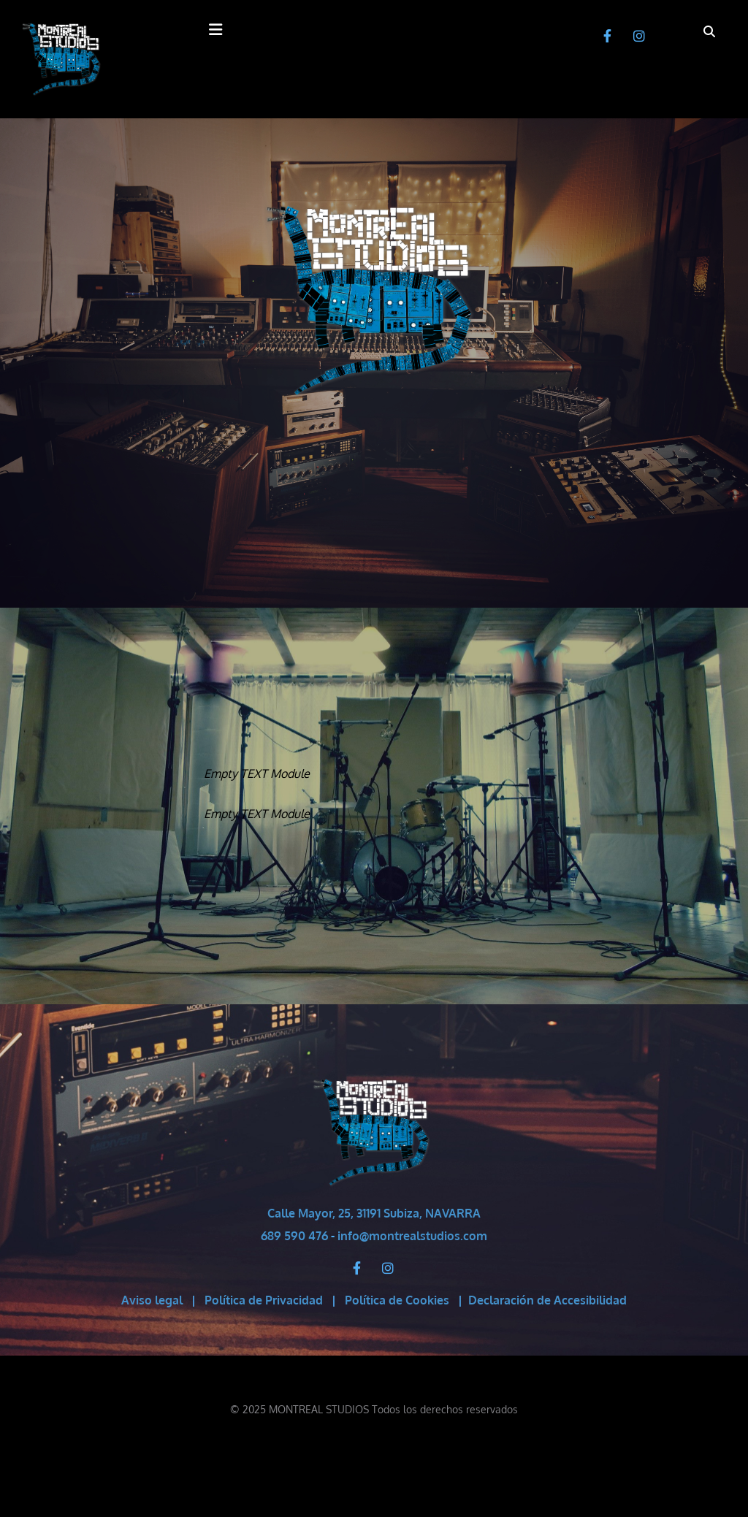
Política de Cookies (397, 1300)
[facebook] (608, 36)
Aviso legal (152, 1300)
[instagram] (639, 36)
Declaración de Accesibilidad (547, 1300)
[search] (709, 31)
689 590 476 (294, 1235)
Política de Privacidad (264, 1300)
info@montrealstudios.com (412, 1235)
